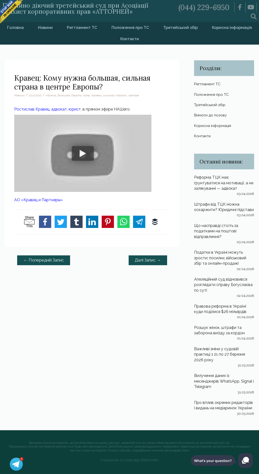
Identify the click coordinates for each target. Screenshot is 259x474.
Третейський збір (180, 27)
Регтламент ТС (82, 27)
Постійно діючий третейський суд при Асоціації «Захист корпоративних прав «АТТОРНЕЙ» (75, 8)
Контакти (129, 39)
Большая (64, 95)
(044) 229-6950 (203, 7)
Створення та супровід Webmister (129, 460)
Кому (86, 95)
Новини (45, 27)
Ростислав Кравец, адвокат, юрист (47, 109)
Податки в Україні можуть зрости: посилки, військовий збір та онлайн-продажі (220, 258)
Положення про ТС (130, 27)
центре (133, 95)
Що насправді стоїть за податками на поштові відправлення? (216, 231)
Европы (76, 95)
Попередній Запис (44, 260)
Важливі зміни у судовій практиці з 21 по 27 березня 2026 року (219, 354)
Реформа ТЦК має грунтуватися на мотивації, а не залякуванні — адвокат (223, 183)
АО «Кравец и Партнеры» (38, 200)
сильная (108, 95)
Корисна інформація (213, 125)
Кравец (97, 95)
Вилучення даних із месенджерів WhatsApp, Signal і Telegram (224, 381)
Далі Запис (148, 260)
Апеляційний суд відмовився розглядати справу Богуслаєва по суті (223, 285)
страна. (121, 95)
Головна (15, 27)
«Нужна (51, 95)
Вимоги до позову (211, 115)
